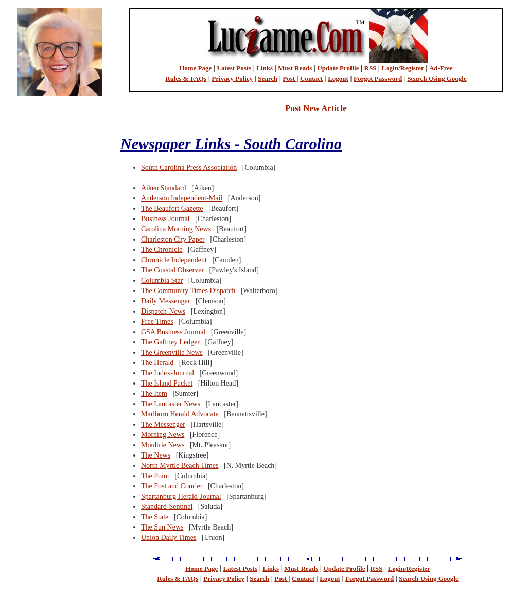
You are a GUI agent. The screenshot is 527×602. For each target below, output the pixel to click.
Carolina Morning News (176, 229)
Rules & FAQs (185, 78)
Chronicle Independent (174, 260)
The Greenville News (172, 352)
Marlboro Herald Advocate (180, 414)
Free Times (157, 321)
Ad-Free (441, 68)
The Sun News (162, 527)
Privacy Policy (232, 78)
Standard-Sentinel (166, 506)
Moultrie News (162, 445)
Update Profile (338, 68)
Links (264, 68)
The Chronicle (161, 249)
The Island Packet (166, 383)
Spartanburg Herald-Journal (181, 496)
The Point (155, 476)
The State (154, 517)
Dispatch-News (163, 311)
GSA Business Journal (173, 332)
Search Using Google (436, 78)
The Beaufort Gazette (172, 208)
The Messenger (163, 424)
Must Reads (295, 68)
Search (267, 78)
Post (289, 78)
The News (155, 455)
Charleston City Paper (173, 239)
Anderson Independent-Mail (181, 198)
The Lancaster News (170, 404)
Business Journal (165, 219)
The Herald (157, 363)
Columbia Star (162, 280)
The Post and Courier (171, 486)
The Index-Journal (167, 373)
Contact (311, 78)
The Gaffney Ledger (170, 342)
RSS (370, 68)
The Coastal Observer (172, 270)
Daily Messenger (165, 301)
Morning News (162, 435)
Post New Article (315, 108)
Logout (338, 78)
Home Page (195, 68)
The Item (154, 393)
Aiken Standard (163, 188)
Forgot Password (378, 78)
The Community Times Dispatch (188, 291)
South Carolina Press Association (189, 167)
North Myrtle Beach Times (180, 465)
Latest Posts (234, 68)
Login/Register (402, 68)
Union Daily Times (168, 537)
